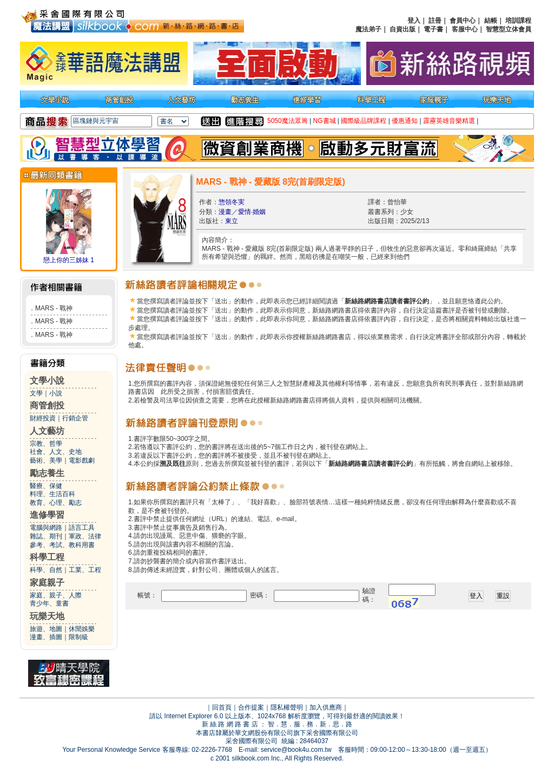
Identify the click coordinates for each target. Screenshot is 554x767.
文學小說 (47, 380)
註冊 (434, 20)
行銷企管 (75, 418)
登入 (413, 20)
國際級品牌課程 (363, 121)
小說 (55, 393)
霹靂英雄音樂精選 (449, 121)
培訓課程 (518, 20)
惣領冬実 (232, 202)
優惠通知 (405, 121)
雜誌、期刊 (46, 536)
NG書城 (324, 121)
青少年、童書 (49, 603)
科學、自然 (46, 570)
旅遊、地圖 (46, 629)
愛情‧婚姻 (252, 212)
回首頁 (222, 707)
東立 (231, 221)
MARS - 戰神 (53, 308)
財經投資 (43, 418)
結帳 (490, 20)
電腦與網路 (46, 527)
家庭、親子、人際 (56, 595)
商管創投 (47, 405)
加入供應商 (325, 707)
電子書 (433, 29)
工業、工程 (85, 570)
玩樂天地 (47, 616)
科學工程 (47, 557)
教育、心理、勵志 (56, 502)
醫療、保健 (46, 486)
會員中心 (463, 20)
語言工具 (82, 527)
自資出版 (403, 29)
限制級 (78, 637)
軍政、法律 (85, 536)
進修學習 (47, 514)
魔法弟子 (368, 29)
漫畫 (225, 212)
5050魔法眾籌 (287, 121)
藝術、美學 (46, 460)
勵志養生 (47, 473)
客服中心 (465, 29)
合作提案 (251, 707)
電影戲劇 (82, 460)
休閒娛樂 (82, 629)
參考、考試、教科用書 (62, 545)
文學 (36, 393)
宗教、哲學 (46, 443)
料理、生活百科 (52, 494)
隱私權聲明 (287, 707)
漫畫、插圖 (46, 637)
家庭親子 (47, 582)
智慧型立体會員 (508, 29)
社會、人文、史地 (56, 452)
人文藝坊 (47, 430)
